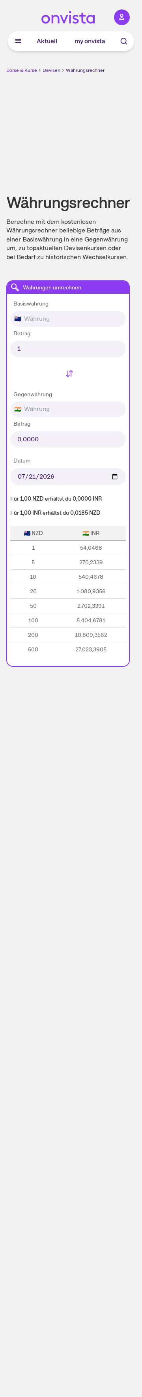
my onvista (90, 41)
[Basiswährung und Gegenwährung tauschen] (68, 374)
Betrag (21, 333)
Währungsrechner (85, 70)
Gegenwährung (32, 394)
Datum (21, 460)
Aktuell (47, 41)
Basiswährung (31, 303)
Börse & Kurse (21, 70)
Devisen (51, 70)
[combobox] (68, 312)
